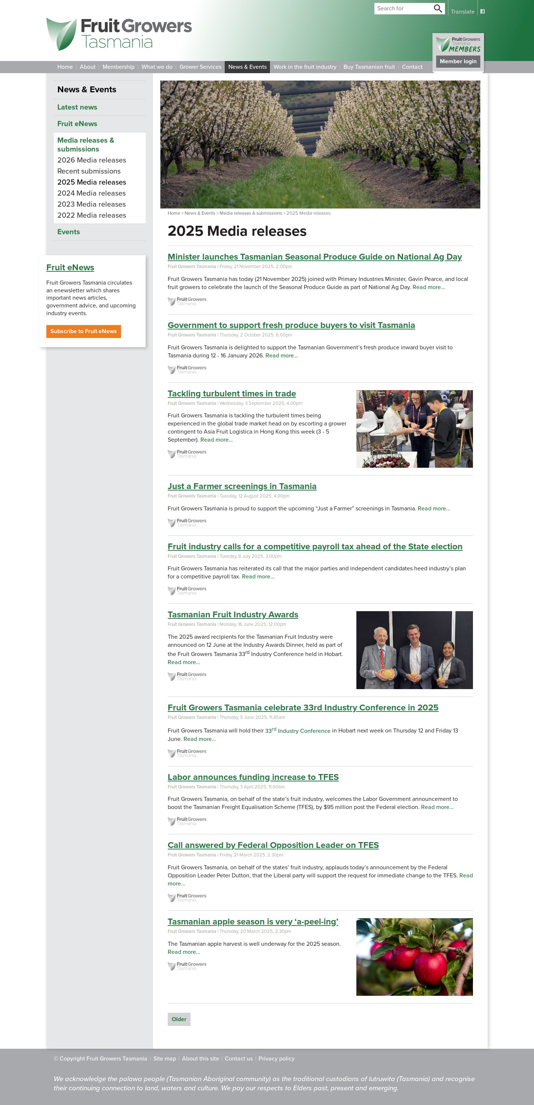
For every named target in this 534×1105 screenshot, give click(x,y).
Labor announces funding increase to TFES (253, 777)
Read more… (429, 287)
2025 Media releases (91, 182)
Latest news (77, 107)
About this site (200, 1058)
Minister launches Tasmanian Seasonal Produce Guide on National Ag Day (315, 257)
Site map (164, 1058)
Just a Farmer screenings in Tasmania (242, 486)
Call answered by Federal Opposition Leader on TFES (273, 845)
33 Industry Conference (298, 731)
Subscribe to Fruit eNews (83, 331)
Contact (412, 67)
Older (179, 1019)
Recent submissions (89, 171)
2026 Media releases (91, 160)
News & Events (247, 67)
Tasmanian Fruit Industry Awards (233, 614)
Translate (463, 11)
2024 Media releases (91, 193)
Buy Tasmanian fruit (369, 67)
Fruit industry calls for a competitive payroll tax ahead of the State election (315, 546)
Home (65, 67)
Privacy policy (277, 1058)
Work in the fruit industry (305, 67)
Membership (119, 67)
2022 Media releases (91, 215)
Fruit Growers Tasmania (192, 267)
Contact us (239, 1058)
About (88, 67)
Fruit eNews (70, 267)
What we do (157, 67)
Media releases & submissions (251, 213)
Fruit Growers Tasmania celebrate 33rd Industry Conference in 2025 (303, 707)
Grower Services (200, 67)
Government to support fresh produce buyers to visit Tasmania (291, 325)
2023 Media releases (91, 204)
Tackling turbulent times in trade (232, 393)
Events (68, 232)
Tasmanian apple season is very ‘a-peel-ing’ (253, 921)
